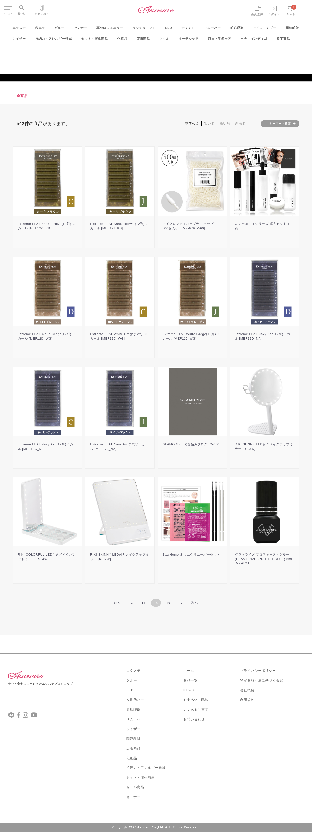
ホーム (188, 670)
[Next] (194, 603)
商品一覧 (190, 680)
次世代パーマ (137, 700)
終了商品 (283, 40)
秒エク (40, 29)
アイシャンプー (264, 29)
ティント (188, 29)
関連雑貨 (292, 29)
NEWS (188, 690)
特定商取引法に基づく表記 (261, 680)
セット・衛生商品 (94, 40)
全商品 (22, 96)
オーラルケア (189, 40)
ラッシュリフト (144, 29)
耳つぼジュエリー (109, 29)
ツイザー (19, 40)
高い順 (225, 123)
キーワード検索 (280, 123)
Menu (8, 7)
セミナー (80, 29)
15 (156, 603)
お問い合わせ (194, 719)
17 (181, 603)
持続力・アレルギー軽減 (53, 40)
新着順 (240, 123)
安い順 (209, 123)
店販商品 (143, 40)
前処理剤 (236, 29)
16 (168, 603)
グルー (59, 29)
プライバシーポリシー (258, 670)
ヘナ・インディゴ (254, 40)
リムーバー (212, 29)
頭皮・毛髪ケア (219, 40)
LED (168, 29)
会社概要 (247, 690)
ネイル (164, 40)
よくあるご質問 (195, 709)
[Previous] (117, 603)
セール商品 (135, 787)
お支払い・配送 (195, 700)
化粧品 (122, 40)
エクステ (19, 29)
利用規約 (247, 700)
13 (131, 603)
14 (143, 603)
